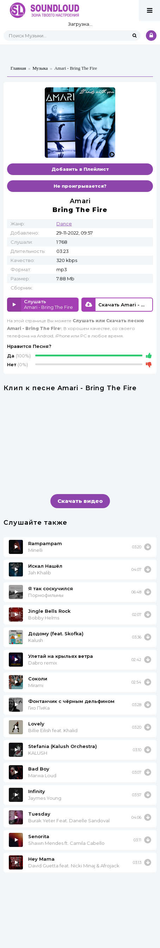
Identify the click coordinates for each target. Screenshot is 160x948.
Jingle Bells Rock (49, 611)
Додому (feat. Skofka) (56, 633)
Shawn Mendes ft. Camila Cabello (66, 843)
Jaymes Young (44, 798)
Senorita (38, 836)
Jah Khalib (39, 572)
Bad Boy (38, 769)
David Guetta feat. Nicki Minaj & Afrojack (73, 865)
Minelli (35, 550)
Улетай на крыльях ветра (60, 656)
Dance (64, 223)
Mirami (35, 685)
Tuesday (39, 814)
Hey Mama (41, 859)
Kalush (35, 640)
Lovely (36, 723)
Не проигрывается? (80, 186)
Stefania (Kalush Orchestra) (62, 746)
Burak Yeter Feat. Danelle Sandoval (69, 820)
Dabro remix (42, 663)
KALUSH (37, 753)
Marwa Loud (42, 775)
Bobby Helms (43, 617)
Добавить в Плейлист (80, 169)
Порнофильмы (45, 595)
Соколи (37, 678)
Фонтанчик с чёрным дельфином (71, 701)
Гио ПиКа (39, 708)
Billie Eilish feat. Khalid (53, 730)
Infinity (36, 791)
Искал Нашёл (45, 566)
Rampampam (45, 543)
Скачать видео (80, 501)
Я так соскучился (50, 588)
